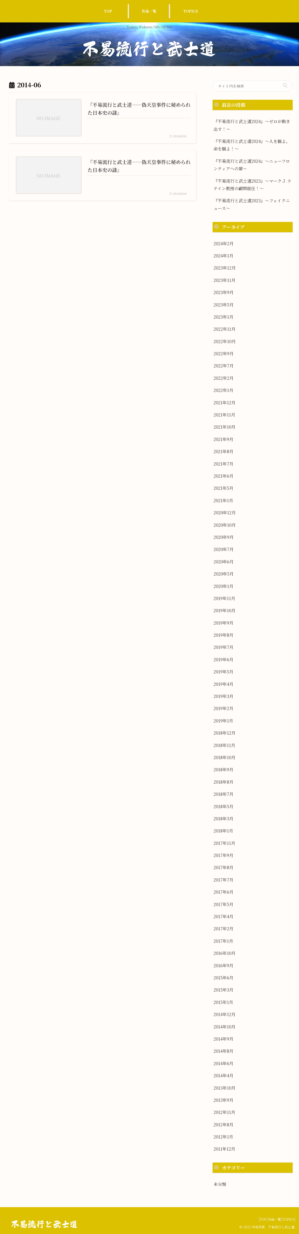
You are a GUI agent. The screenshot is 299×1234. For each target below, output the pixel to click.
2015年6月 (223, 977)
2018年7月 (223, 794)
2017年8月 (223, 867)
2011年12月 (224, 1149)
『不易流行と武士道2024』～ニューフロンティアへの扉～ (252, 164)
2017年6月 (223, 892)
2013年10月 (224, 1088)
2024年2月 (224, 243)
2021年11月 (224, 415)
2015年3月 (223, 990)
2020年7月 (224, 549)
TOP (254, 1219)
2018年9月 (223, 769)
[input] (253, 86)
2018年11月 (224, 745)
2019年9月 (223, 623)
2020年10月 (225, 525)
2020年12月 (225, 512)
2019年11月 (224, 598)
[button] (285, 85)
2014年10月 (224, 1027)
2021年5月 (223, 488)
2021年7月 (223, 464)
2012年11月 (224, 1112)
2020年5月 (224, 574)
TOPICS (287, 1219)
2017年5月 (223, 904)
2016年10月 (224, 953)
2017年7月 (223, 880)
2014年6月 (223, 1063)
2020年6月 (224, 561)
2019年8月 (223, 635)
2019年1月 (223, 721)
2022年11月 (224, 329)
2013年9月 (223, 1100)
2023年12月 (225, 268)
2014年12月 (224, 1014)
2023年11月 (224, 280)
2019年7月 (223, 647)
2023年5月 (224, 305)
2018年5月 (223, 806)
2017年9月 (223, 855)
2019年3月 (223, 696)
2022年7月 (224, 366)
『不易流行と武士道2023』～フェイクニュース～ (252, 204)
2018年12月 (224, 733)
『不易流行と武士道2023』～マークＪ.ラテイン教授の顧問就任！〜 (252, 184)
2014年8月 (223, 1051)
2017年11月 (224, 843)
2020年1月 (223, 586)
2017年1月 (223, 941)
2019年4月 (223, 684)
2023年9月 (224, 292)
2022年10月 (225, 341)
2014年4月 (223, 1075)
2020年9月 (224, 537)
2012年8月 (223, 1124)
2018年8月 (223, 782)
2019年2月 (223, 708)
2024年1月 (223, 255)
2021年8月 (223, 451)
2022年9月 (224, 353)
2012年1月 (223, 1137)
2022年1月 (223, 390)
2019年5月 (223, 672)
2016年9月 (223, 965)
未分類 (220, 1184)
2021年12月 (224, 402)
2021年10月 (224, 427)
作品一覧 (269, 1219)
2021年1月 (223, 500)
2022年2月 (224, 378)
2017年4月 (223, 916)
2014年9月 (223, 1039)
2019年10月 (224, 610)
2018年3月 (223, 818)
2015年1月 (223, 1002)
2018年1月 (223, 831)
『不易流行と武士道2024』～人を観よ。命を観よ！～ (252, 145)
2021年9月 (223, 439)
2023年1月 (223, 317)
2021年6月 (223, 476)
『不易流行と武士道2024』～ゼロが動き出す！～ (252, 125)
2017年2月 (223, 928)
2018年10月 (224, 757)
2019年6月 (223, 659)
